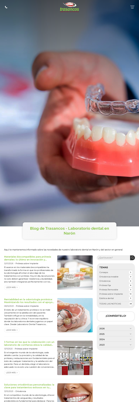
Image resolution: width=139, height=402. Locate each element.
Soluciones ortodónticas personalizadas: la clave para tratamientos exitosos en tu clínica (29, 386)
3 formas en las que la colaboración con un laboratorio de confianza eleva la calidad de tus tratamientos (29, 343)
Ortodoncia (20, 391)
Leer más (11, 287)
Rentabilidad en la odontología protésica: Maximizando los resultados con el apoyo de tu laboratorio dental (28, 301)
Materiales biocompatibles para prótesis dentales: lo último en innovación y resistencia (27, 258)
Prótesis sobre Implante (27, 263)
